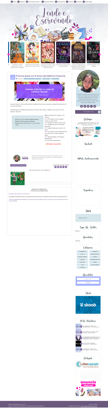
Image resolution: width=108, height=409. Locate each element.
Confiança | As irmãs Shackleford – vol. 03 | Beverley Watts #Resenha (30, 66)
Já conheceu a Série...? (33, 2)
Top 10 (82, 254)
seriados (83, 262)
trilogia (83, 267)
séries (95, 262)
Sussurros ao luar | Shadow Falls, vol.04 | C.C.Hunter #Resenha (15, 66)
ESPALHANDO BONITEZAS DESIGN (89, 406)
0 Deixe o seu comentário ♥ (19, 165)
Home (13, 2)
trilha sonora (95, 265)
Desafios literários (48, 2)
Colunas (69, 2)
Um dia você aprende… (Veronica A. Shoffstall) (90, 344)
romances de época (95, 259)
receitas (83, 259)
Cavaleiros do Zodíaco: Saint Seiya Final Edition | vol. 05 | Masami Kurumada (60, 66)
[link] (28, 104)
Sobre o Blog (87, 2)
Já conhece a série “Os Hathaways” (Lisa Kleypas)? (90, 349)
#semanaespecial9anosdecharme (32, 78)
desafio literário (83, 257)
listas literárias (55, 78)
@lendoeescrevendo (20, 119)
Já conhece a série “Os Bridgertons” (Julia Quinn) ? (91, 326)
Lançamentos (60, 2)
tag (83, 265)
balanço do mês (95, 254)
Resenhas (21, 2)
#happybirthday (19, 123)
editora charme (46, 78)
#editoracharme (27, 123)
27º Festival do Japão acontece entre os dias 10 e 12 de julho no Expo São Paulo (88, 130)
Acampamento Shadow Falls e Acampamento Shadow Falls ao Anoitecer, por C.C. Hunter (91, 338)
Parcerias (78, 2)
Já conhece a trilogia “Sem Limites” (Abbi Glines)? (90, 332)
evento (95, 257)
